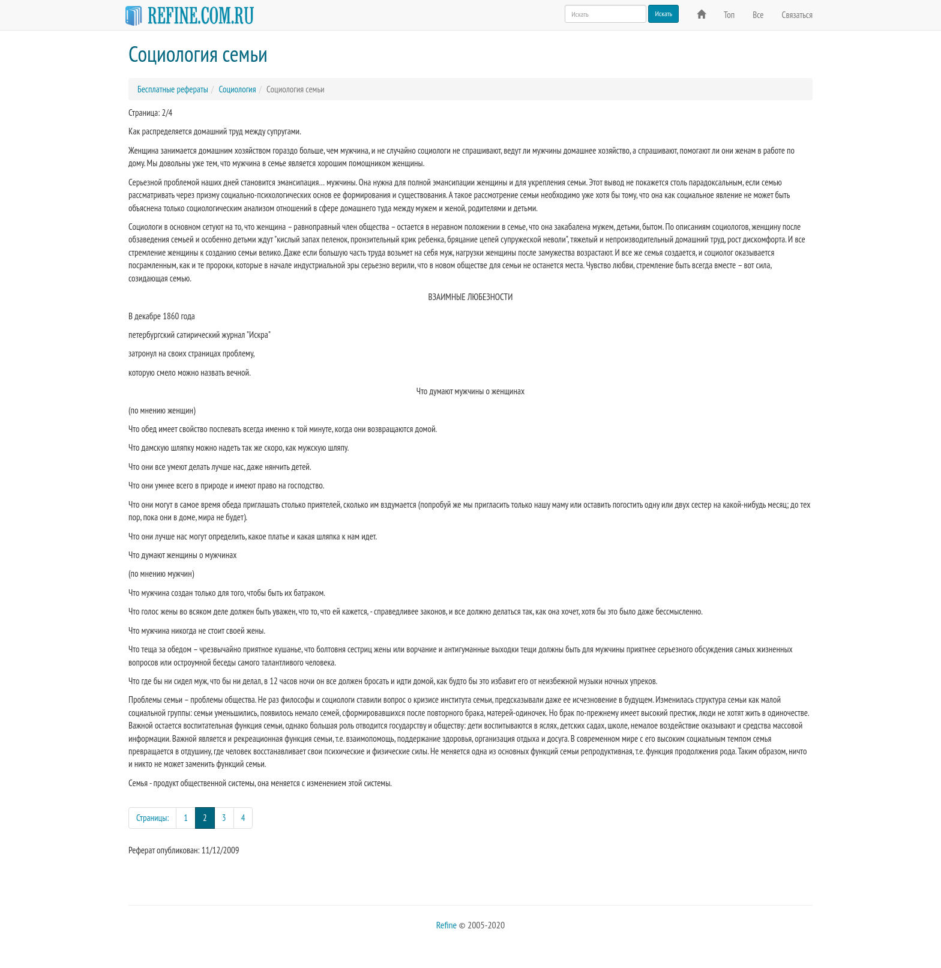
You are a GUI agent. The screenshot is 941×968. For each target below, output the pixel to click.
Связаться (797, 14)
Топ (729, 14)
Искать (663, 13)
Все (758, 14)
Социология (237, 89)
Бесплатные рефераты (172, 89)
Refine (446, 925)
